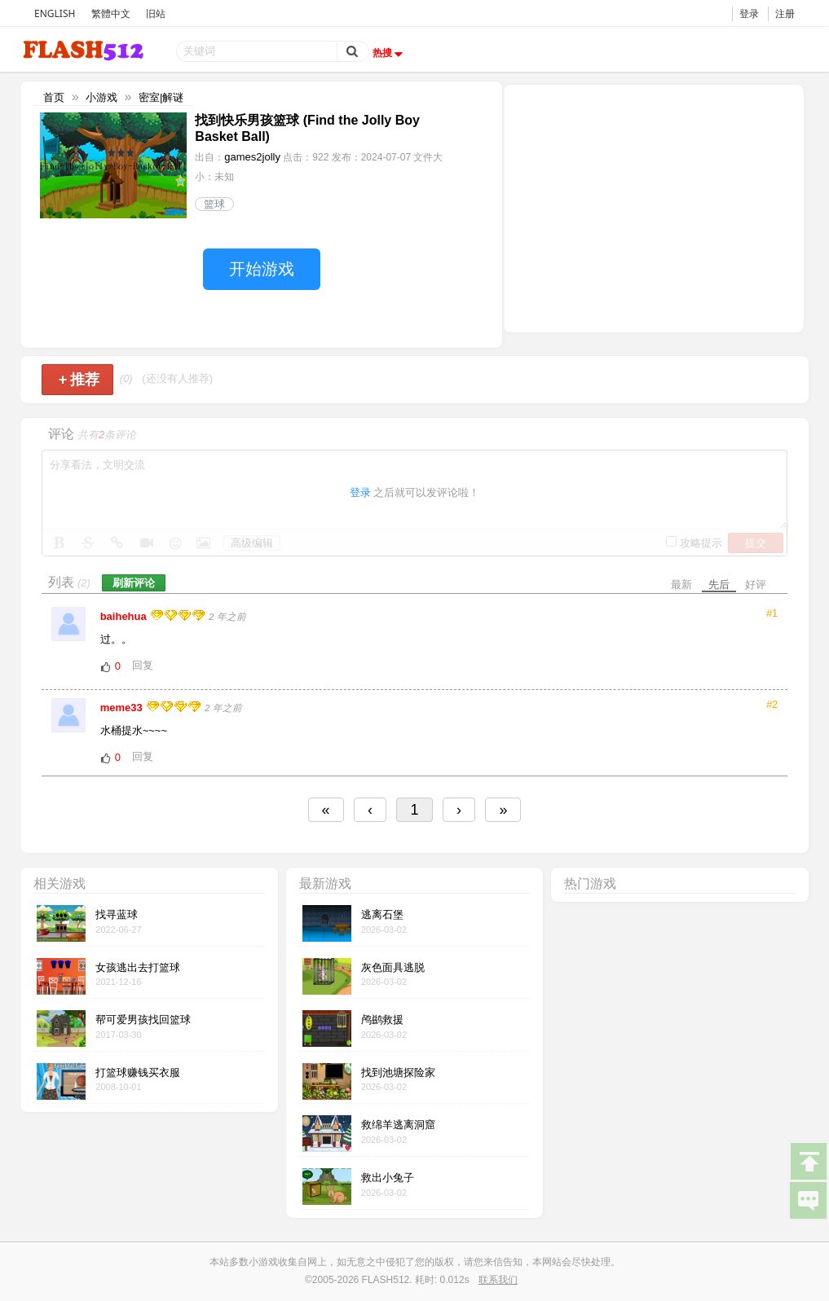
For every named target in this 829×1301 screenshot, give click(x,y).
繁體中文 (110, 13)
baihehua (125, 616)
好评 (755, 584)
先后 (719, 584)
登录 (749, 13)
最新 (681, 584)
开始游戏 (261, 269)
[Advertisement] (654, 207)
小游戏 (101, 97)
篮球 (214, 204)
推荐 (79, 379)
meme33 (123, 707)
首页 (53, 97)
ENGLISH (54, 13)
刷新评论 (133, 583)
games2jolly (252, 157)
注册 (785, 13)
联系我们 (498, 1280)
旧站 (155, 13)
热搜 (390, 53)
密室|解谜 (161, 97)
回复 (142, 665)
